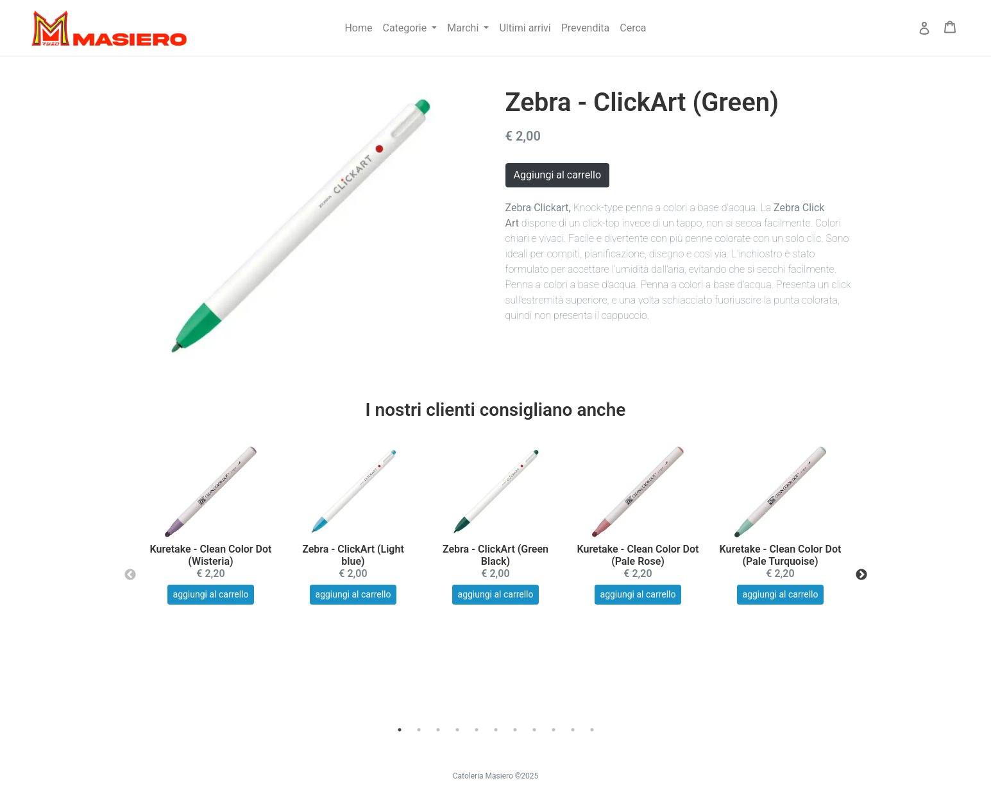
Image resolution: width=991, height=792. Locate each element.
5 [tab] (476, 729)
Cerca (633, 28)
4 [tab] (457, 729)
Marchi (464, 28)
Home (358, 28)
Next (861, 575)
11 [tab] (592, 729)
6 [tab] (495, 729)
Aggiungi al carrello (558, 175)
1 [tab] (399, 729)
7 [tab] (515, 729)
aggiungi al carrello (211, 594)
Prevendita (585, 28)
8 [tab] (534, 729)
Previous (130, 575)
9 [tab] (553, 729)
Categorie (406, 28)
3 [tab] (438, 729)
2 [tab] (418, 729)
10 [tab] (572, 729)
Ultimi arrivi (524, 28)
